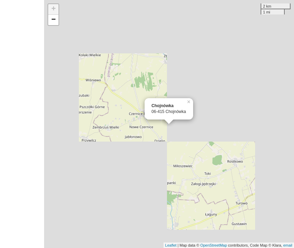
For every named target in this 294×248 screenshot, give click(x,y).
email (287, 245)
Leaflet (171, 245)
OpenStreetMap (213, 245)
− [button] (53, 20)
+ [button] (53, 9)
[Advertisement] (22, 124)
